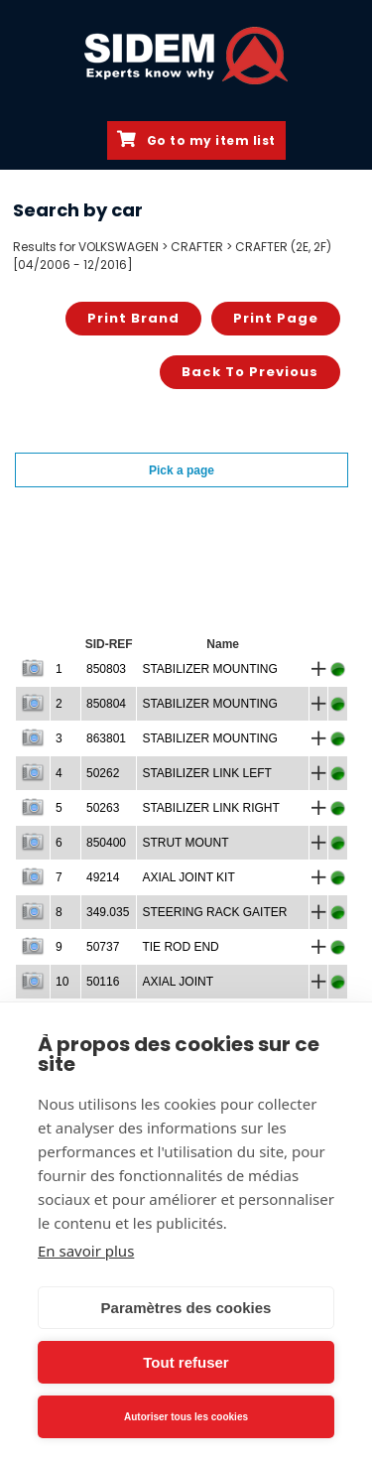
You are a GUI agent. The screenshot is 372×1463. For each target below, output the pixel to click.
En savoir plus (86, 1251)
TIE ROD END (180, 947)
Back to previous (250, 371)
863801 (106, 738)
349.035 (107, 912)
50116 (102, 982)
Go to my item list (196, 140)
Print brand (133, 318)
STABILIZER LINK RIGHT (210, 808)
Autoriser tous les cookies (186, 1416)
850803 (106, 669)
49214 (102, 877)
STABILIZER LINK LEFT (206, 773)
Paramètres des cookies (186, 1307)
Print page (275, 318)
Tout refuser (185, 1362)
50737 (102, 947)
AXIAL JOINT (177, 982)
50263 (102, 808)
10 (62, 982)
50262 (102, 773)
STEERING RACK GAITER (214, 912)
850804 (106, 704)
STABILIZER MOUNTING (209, 669)
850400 (106, 843)
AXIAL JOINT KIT (188, 877)
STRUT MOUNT (185, 843)
